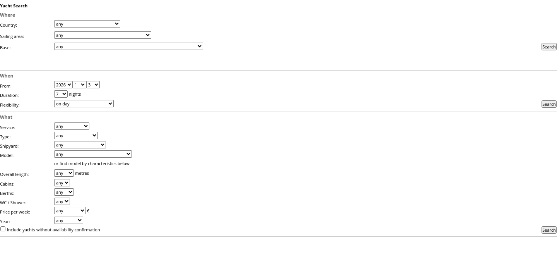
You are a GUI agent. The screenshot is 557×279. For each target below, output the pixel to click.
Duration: (9, 95)
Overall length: (14, 174)
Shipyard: (9, 146)
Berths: (7, 193)
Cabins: (7, 184)
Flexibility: (10, 105)
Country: (8, 25)
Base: (5, 47)
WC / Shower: (13, 202)
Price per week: (15, 212)
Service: (7, 127)
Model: (7, 155)
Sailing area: (12, 36)
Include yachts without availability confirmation (53, 229)
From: (6, 86)
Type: (5, 137)
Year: (5, 221)
